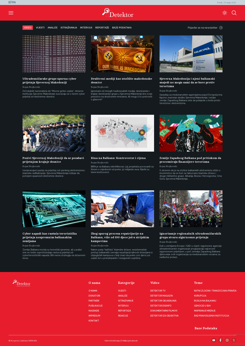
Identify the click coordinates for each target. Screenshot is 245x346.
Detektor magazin (161, 295)
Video (27, 27)
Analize (53, 27)
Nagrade (94, 310)
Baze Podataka (206, 328)
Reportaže (102, 27)
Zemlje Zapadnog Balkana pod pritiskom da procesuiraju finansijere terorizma (190, 159)
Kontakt (94, 320)
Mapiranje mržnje (204, 310)
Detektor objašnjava (163, 300)
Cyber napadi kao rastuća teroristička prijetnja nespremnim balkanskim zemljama (49, 237)
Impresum (94, 315)
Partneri (94, 300)
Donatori (94, 295)
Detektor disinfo (160, 305)
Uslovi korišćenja (112, 340)
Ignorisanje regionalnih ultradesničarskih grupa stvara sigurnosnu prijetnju (190, 235)
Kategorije (126, 283)
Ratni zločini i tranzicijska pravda (215, 290)
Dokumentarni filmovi (163, 310)
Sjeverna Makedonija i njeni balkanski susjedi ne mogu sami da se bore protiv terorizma (187, 82)
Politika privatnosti (129, 340)
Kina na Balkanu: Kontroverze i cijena (118, 158)
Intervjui (86, 27)
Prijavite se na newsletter (205, 27)
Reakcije (123, 315)
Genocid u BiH (202, 305)
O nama (94, 283)
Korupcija (200, 295)
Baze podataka (122, 27)
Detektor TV (157, 290)
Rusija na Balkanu (205, 300)
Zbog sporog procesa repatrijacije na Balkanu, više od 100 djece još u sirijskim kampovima (120, 237)
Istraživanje (125, 300)
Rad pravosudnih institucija (211, 315)
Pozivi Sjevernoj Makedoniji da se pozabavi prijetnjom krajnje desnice (53, 159)
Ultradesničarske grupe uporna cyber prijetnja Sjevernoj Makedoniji (49, 80)
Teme (198, 283)
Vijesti (40, 27)
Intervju (123, 305)
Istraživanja (69, 27)
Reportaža (124, 310)
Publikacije (95, 305)
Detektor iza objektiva (164, 315)
